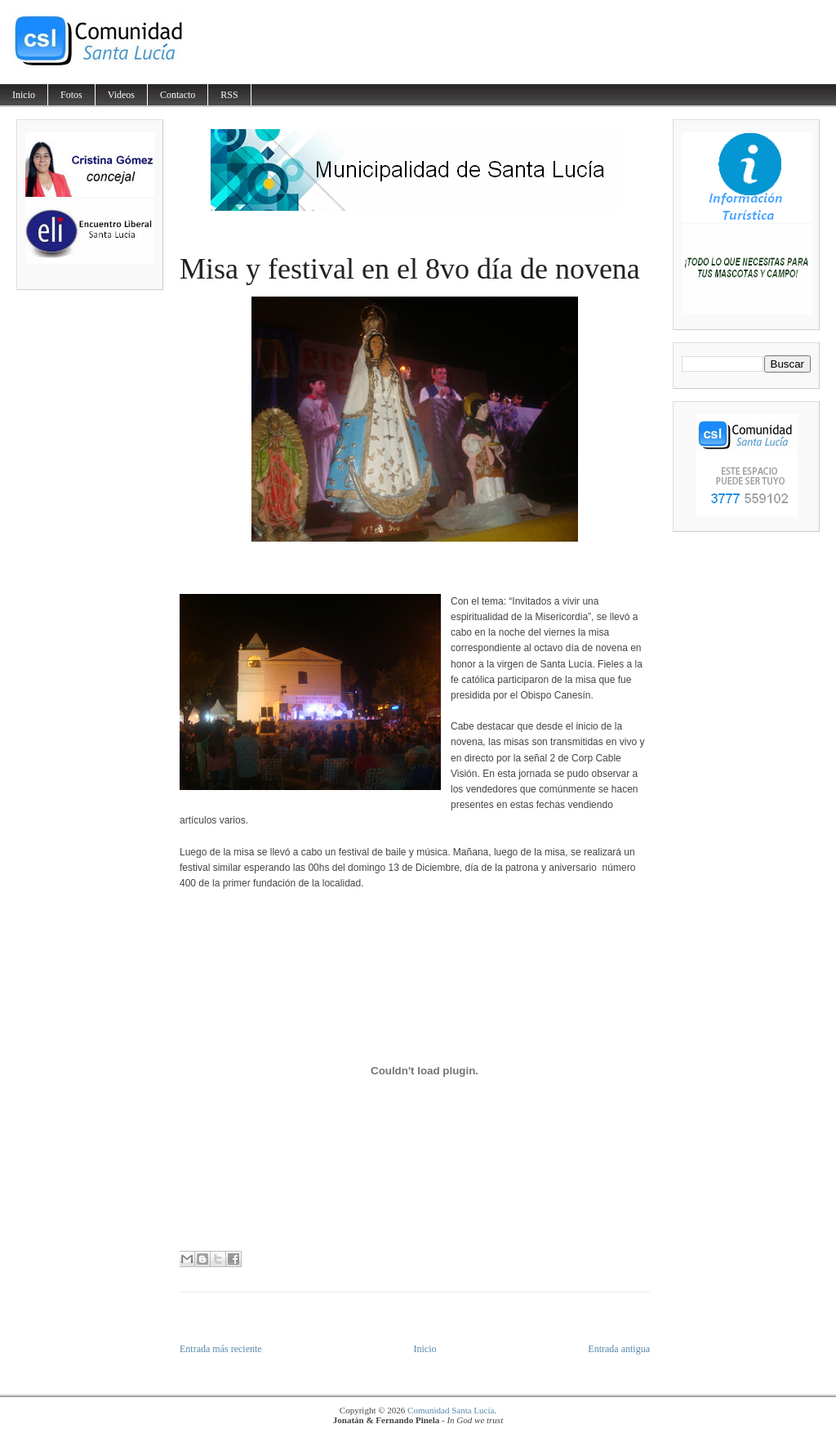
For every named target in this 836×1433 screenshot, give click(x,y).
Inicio (23, 94)
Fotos (71, 94)
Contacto (177, 94)
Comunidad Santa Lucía (450, 1410)
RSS (229, 94)
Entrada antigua (619, 1349)
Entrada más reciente (221, 1349)
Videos (121, 94)
